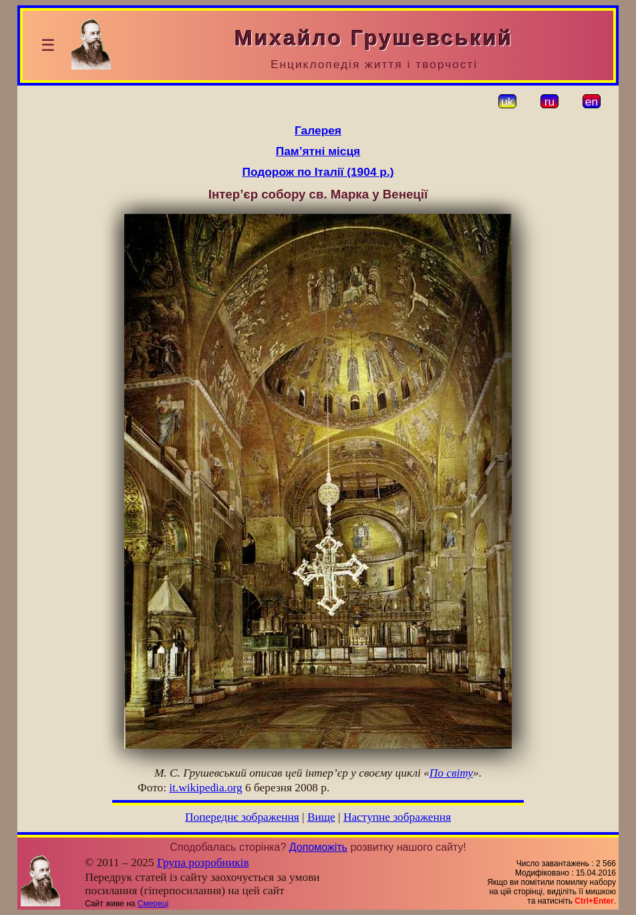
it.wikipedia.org (205, 787)
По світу (451, 773)
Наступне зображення (397, 817)
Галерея (318, 130)
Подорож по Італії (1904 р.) (317, 171)
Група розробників (203, 862)
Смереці (153, 903)
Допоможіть (318, 847)
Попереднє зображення (242, 817)
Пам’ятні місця (318, 151)
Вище (321, 817)
